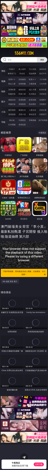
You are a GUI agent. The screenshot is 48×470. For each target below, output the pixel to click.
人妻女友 (32, 110)
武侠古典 (42, 110)
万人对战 (32, 69)
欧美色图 (32, 100)
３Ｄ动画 (42, 79)
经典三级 (22, 94)
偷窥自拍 (11, 100)
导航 (3, 122)
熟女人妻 (11, 83)
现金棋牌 (32, 73)
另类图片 (42, 104)
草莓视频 (32, 120)
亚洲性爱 (11, 89)
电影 (3, 91)
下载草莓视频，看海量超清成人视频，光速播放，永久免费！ (24, 273)
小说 (3, 111)
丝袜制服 (22, 83)
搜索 (42, 59)
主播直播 (32, 83)
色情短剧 (22, 124)
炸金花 (22, 73)
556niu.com (24, 53)
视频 (3, 81)
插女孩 (12, 120)
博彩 (3, 71)
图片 (3, 101)
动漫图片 (42, 100)
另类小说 (22, 114)
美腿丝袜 (11, 104)
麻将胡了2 (12, 73)
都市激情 (11, 110)
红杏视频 (11, 124)
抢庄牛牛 (42, 73)
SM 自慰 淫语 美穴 (10, 281)
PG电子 (12, 69)
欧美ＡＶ (32, 79)
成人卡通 (32, 89)
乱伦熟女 (32, 94)
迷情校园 (11, 114)
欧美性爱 (42, 89)
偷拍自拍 (22, 89)
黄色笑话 (32, 114)
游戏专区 (42, 69)
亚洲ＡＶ (11, 79)
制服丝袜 (11, 94)
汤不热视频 (42, 120)
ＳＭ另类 (42, 83)
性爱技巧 (42, 114)
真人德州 (22, 69)
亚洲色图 (22, 100)
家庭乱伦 (22, 110)
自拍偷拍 (22, 79)
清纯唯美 (22, 104)
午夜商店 (22, 120)
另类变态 (42, 94)
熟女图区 (32, 104)
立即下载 (38, 464)
